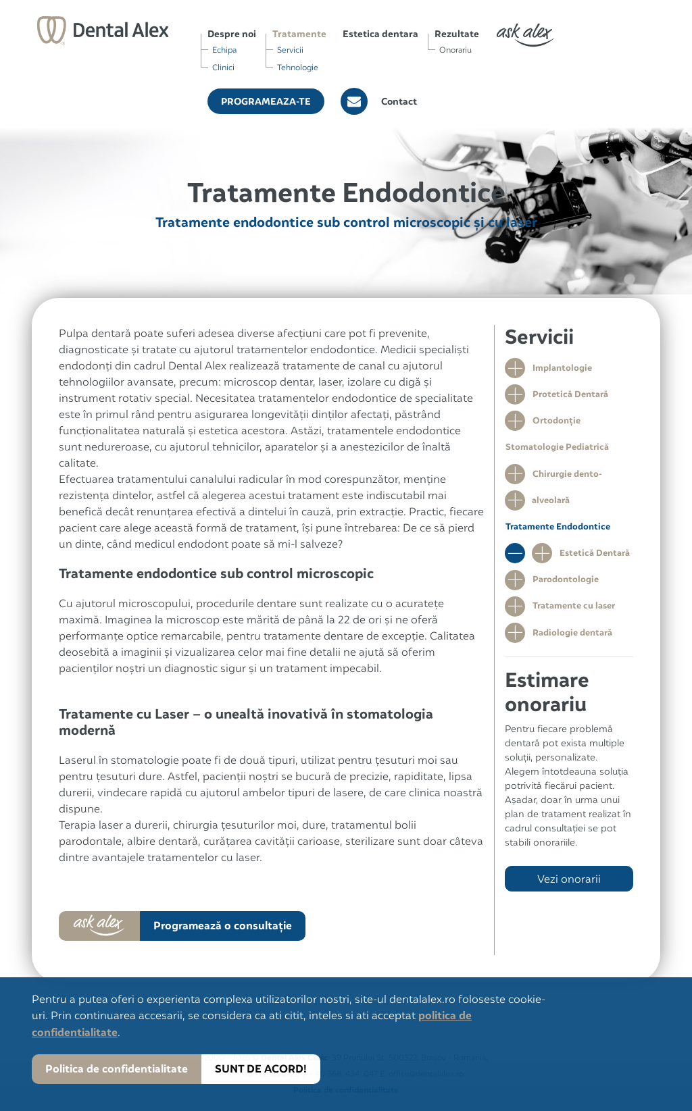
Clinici (223, 67)
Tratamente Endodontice (557, 530)
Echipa (224, 50)
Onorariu (455, 50)
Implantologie (561, 367)
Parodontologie (565, 584)
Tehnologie (297, 67)
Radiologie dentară (572, 638)
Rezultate (457, 34)
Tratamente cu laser (573, 611)
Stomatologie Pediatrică (556, 449)
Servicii (290, 50)
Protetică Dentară (570, 395)
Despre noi (231, 34)
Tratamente (299, 34)
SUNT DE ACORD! (260, 1069)
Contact (399, 101)
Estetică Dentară (594, 557)
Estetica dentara (380, 34)
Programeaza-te (266, 101)
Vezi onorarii (569, 885)
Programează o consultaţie (222, 926)
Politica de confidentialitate (116, 1069)
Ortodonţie (556, 422)
